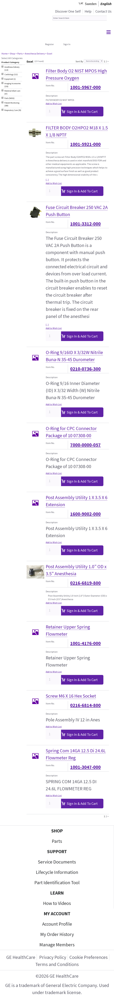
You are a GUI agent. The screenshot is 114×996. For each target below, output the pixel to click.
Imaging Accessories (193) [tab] (12, 85)
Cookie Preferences (88, 957)
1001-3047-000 (85, 767)
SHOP (57, 831)
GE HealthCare (20, 957)
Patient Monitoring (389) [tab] (11, 104)
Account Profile (57, 924)
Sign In (66, 44)
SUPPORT (57, 851)
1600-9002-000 (85, 514)
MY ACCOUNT (57, 914)
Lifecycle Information (57, 872)
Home (4, 53)
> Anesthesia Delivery (34, 53)
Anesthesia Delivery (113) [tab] (11, 68)
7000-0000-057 (85, 445)
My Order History (57, 934)
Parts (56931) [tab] (9, 98)
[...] (47, 179)
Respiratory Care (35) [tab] (12, 110)
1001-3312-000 (85, 224)
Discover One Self (68, 11)
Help (88, 11)
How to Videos (57, 903)
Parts (57, 841)
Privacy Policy (52, 957)
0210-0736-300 (85, 369)
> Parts (19, 53)
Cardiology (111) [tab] (11, 74)
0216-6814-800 (85, 705)
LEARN (57, 893)
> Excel (48, 53)
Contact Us (103, 11)
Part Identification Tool (57, 883)
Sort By (79, 61)
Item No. (50, 85)
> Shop (11, 53)
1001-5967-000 (85, 87)
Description (52, 95)
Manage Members (57, 945)
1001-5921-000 (85, 144)
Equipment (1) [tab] (10, 79)
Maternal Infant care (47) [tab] (12, 92)
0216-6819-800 (85, 583)
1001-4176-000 (85, 643)
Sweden (91, 3)
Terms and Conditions (57, 964)
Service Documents (57, 862)
